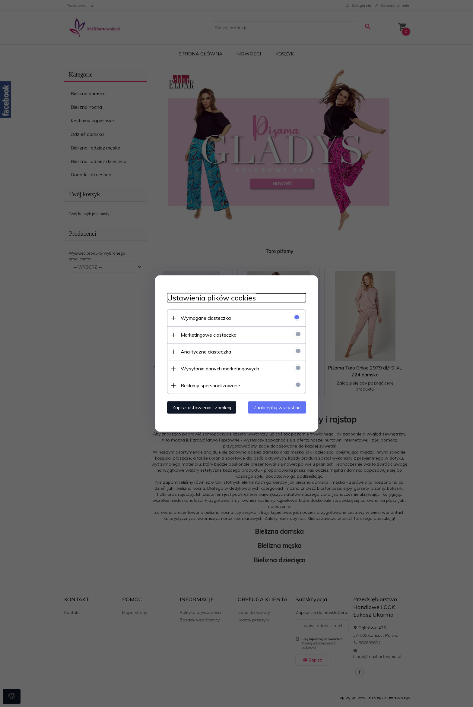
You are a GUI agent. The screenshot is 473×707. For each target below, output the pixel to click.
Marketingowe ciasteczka (209, 335)
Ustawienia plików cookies (211, 298)
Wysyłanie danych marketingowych (220, 369)
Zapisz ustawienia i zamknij (201, 407)
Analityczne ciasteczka (206, 352)
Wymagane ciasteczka (206, 318)
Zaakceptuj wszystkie (277, 407)
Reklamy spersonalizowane (210, 385)
